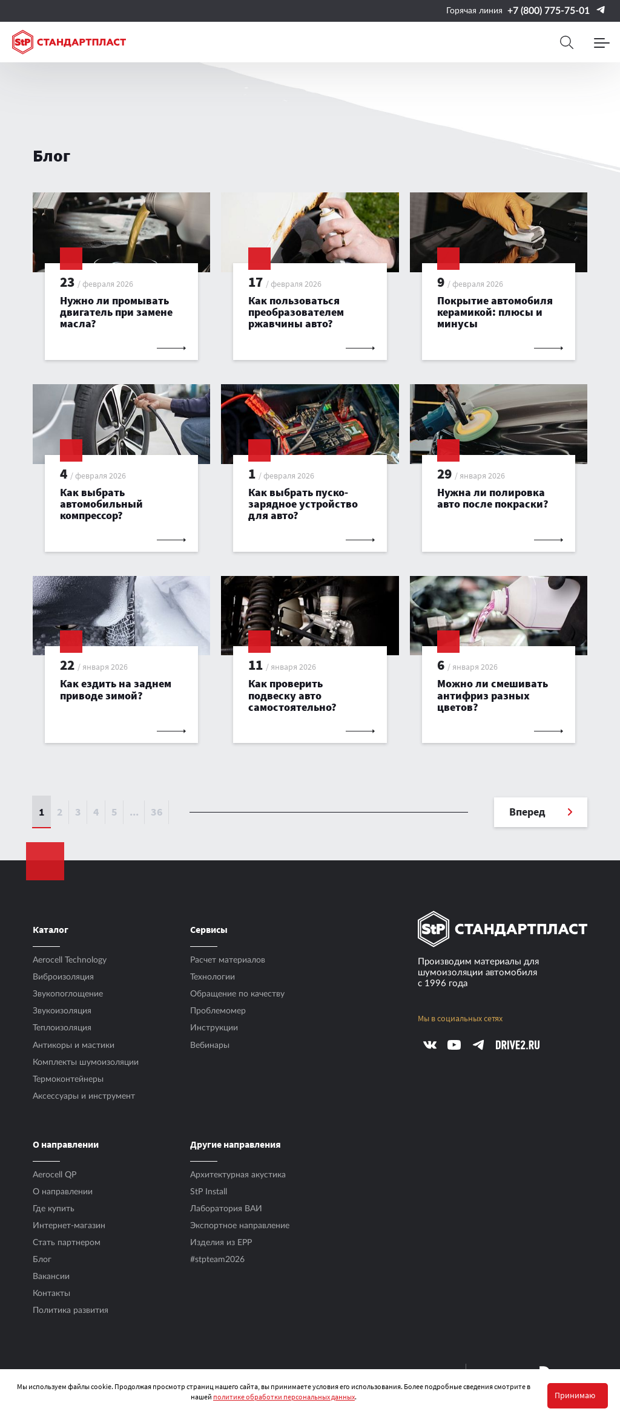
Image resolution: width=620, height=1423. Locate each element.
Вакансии (51, 1276)
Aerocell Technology (70, 960)
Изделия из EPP (221, 1242)
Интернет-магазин (69, 1226)
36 (157, 812)
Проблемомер (218, 1011)
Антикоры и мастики (73, 1045)
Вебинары (209, 1045)
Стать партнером (67, 1242)
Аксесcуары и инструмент (84, 1096)
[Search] (567, 42)
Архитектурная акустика (238, 1175)
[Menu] (602, 42)
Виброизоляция (63, 977)
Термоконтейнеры (68, 1079)
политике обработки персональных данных (284, 1396)
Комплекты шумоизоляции (86, 1062)
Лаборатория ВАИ (226, 1209)
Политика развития (70, 1310)
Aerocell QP (54, 1175)
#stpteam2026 (217, 1259)
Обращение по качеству (237, 994)
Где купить (53, 1209)
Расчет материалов (227, 960)
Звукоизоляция (62, 1011)
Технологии (212, 977)
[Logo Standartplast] (69, 42)
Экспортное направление (239, 1226)
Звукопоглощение (68, 994)
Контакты (51, 1293)
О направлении (63, 1192)
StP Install (208, 1192)
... (134, 812)
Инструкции (214, 1028)
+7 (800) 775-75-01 (548, 11)
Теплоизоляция (62, 1028)
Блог (42, 1259)
